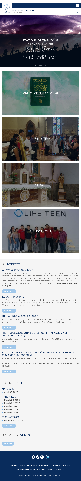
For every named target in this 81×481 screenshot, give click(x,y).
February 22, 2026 (13, 420)
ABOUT (22, 465)
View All (8, 444)
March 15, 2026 (11, 406)
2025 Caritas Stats (13, 297)
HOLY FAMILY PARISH (33, 476)
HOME (14, 465)
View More (8, 426)
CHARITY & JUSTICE (61, 465)
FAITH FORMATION (26, 469)
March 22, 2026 (12, 403)
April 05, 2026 (11, 392)
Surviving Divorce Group (17, 270)
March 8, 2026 (11, 409)
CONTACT (59, 469)
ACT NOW (41, 469)
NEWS (50, 469)
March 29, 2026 (12, 400)
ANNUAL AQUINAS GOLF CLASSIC (20, 316)
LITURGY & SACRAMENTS (38, 465)
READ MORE (9, 291)
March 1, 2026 (11, 412)
